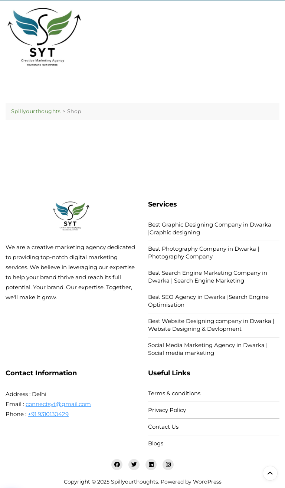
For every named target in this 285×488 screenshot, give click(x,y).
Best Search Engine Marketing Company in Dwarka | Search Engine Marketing (207, 276)
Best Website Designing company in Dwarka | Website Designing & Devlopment (211, 324)
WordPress (207, 481)
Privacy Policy (167, 409)
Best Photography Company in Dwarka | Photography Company (203, 252)
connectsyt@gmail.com (58, 404)
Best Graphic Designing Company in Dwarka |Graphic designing (209, 228)
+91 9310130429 (48, 414)
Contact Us (163, 426)
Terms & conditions (174, 393)
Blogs (155, 443)
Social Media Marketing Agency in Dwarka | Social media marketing (208, 349)
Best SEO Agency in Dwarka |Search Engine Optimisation (208, 300)
